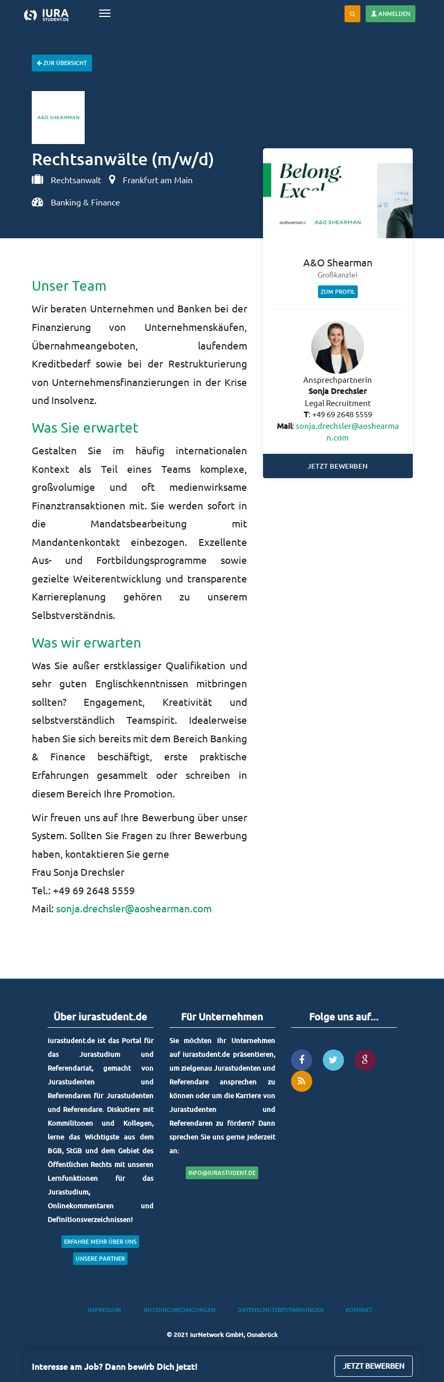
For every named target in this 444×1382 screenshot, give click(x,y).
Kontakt (359, 1309)
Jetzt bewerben (337, 466)
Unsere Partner (100, 1258)
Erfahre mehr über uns (100, 1241)
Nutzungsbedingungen (179, 1309)
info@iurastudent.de (222, 1172)
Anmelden (390, 13)
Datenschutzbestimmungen (280, 1309)
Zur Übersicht (62, 62)
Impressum (104, 1309)
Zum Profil (338, 291)
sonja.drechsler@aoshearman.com (134, 908)
